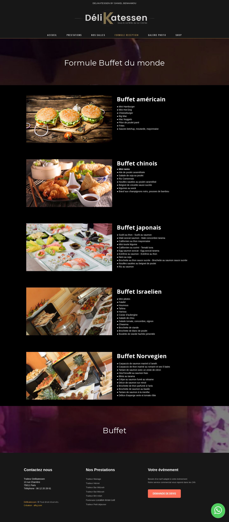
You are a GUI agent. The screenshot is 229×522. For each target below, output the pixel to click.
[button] (218, 510)
